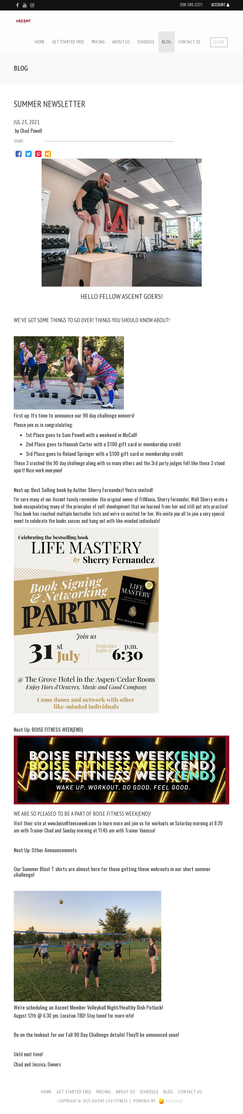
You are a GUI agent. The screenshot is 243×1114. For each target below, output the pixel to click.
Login (219, 42)
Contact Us (189, 42)
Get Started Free (68, 42)
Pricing (98, 42)
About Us (121, 42)
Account (220, 5)
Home (40, 42)
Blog (166, 42)
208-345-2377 (191, 4)
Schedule (145, 42)
